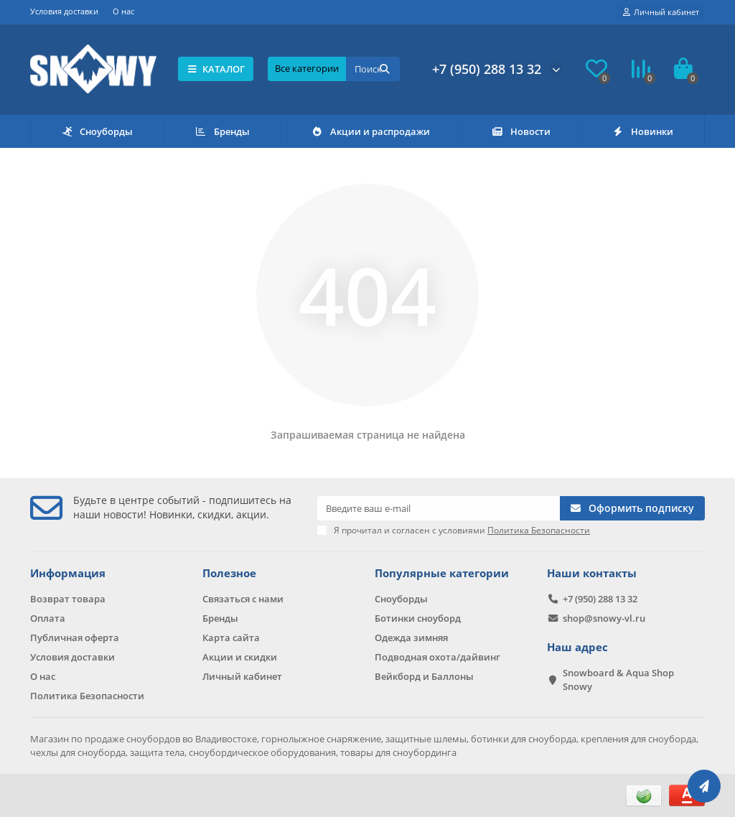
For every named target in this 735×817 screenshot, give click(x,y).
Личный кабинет (242, 676)
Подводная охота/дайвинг (437, 656)
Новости (521, 131)
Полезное (229, 573)
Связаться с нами (243, 598)
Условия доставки (64, 11)
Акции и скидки (239, 656)
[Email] (438, 508)
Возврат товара (68, 598)
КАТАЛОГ (216, 68)
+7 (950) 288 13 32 (486, 69)
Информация (68, 573)
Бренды (222, 131)
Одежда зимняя (411, 637)
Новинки (643, 131)
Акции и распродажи (370, 131)
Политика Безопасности (87, 695)
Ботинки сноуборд (418, 618)
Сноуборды (97, 131)
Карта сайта (231, 637)
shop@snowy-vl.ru (604, 618)
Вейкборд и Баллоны (424, 676)
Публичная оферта (74, 637)
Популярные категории (442, 573)
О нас (123, 11)
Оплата (47, 618)
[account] (661, 12)
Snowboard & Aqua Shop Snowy (618, 679)
